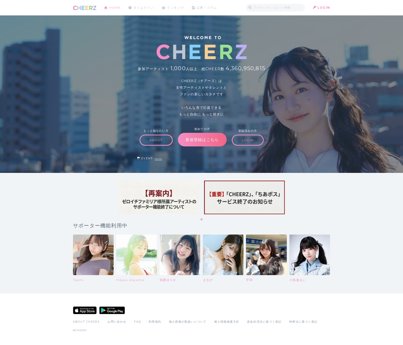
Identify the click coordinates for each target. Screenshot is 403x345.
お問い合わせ (116, 321)
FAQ (137, 321)
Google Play (112, 310)
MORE (158, 159)
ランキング (176, 8)
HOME (115, 8)
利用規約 (155, 321)
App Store (85, 310)
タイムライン (143, 8)
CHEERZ (84, 8)
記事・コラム (207, 8)
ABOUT (156, 140)
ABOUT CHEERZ (86, 321)
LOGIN (323, 8)
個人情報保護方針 (226, 321)
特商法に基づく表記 (303, 321)
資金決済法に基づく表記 (264, 321)
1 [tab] (201, 219)
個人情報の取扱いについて (187, 321)
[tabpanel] (158, 197)
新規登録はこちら (202, 139)
